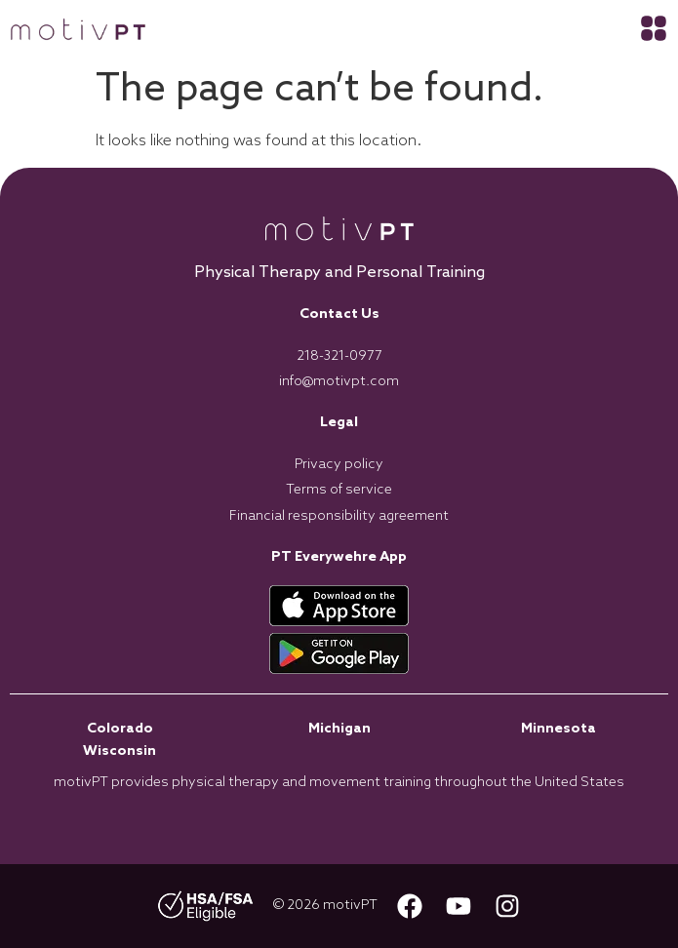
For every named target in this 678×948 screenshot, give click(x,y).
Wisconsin (119, 751)
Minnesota (558, 729)
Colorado (120, 729)
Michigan (339, 729)
